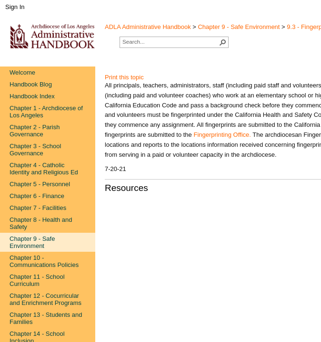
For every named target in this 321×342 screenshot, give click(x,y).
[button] (223, 42)
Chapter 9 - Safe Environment (239, 26)
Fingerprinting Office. (222, 134)
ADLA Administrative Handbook (148, 26)
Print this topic (124, 77)
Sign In (14, 6)
